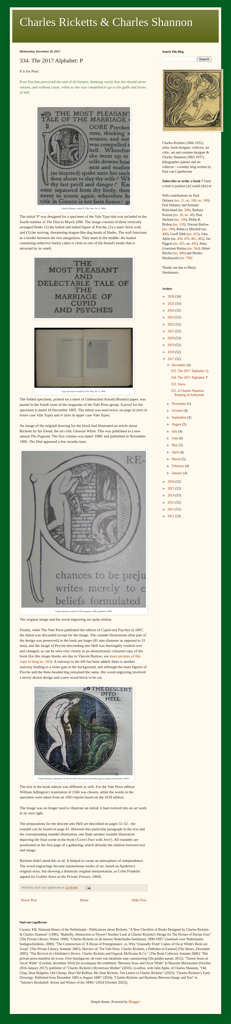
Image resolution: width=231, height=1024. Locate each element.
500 (186, 210)
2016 (171, 481)
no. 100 (191, 200)
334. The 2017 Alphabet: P (189, 377)
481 (193, 239)
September (179, 417)
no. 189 (168, 229)
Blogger (134, 1002)
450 (179, 239)
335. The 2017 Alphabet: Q (189, 371)
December (179, 365)
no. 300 (203, 200)
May (175, 445)
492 (194, 243)
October (178, 410)
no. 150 (179, 224)
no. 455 (179, 243)
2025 (171, 303)
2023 (171, 317)
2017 (171, 359)
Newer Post (29, 900)
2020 (171, 338)
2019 (171, 345)
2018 (171, 352)
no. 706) (186, 258)
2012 (171, 509)
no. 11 (180, 200)
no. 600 (179, 253)
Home (84, 900)
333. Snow (178, 384)
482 (200, 239)
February (178, 466)
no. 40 (189, 215)
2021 (171, 331)
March (176, 459)
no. (193, 234)
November (179, 404)
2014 (171, 495)
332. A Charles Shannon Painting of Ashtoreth (187, 393)
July (175, 431)
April (176, 452)
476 (186, 239)
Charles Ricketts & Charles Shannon (106, 21)
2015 (171, 488)
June (175, 438)
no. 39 (178, 215)
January (177, 473)
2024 (171, 310)
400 (164, 234)
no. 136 (180, 219)
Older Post (139, 900)
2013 (171, 502)
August (177, 424)
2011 (171, 516)
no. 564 (193, 248)
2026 (171, 296)
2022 (171, 324)
